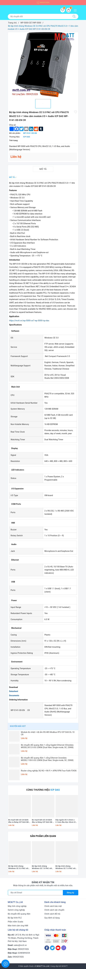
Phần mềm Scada (15, 922)
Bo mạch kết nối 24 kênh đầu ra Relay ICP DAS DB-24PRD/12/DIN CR (18, 821)
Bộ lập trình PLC (15, 918)
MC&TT (65, 966)
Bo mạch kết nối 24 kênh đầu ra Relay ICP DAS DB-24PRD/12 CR (42, 821)
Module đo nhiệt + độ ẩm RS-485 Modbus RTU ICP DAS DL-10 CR (47, 733)
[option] (43, 64)
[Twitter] (52, 947)
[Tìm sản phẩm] (39, 16)
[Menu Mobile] (76, 10)
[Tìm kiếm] (74, 16)
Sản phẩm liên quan (43, 836)
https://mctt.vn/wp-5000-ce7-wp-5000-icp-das (29, 320)
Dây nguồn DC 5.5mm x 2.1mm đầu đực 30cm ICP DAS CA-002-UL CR (66, 821)
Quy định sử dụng (52, 918)
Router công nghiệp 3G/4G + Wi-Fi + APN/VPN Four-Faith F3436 (49, 771)
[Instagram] (63, 947)
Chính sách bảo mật (53, 906)
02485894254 (24, 953)
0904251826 (43, 2)
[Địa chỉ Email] (35, 892)
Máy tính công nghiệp (17, 906)
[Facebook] (46, 947)
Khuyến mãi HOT (18, 726)
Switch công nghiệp (16, 910)
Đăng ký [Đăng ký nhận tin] (70, 893)
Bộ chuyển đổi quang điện (19, 914)
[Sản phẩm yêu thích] (62, 10)
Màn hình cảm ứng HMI (18, 926)
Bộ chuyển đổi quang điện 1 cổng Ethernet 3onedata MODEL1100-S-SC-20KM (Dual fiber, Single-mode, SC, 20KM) (47, 759)
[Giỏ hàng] (68, 10)
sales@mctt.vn (20, 945)
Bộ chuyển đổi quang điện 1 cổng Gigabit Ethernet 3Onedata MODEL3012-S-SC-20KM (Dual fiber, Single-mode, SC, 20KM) (47, 746)
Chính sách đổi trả (52, 914)
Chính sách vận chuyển (54, 910)
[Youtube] (58, 947)
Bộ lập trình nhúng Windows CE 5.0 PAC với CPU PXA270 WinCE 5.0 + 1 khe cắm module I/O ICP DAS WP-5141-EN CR (19, 867)
